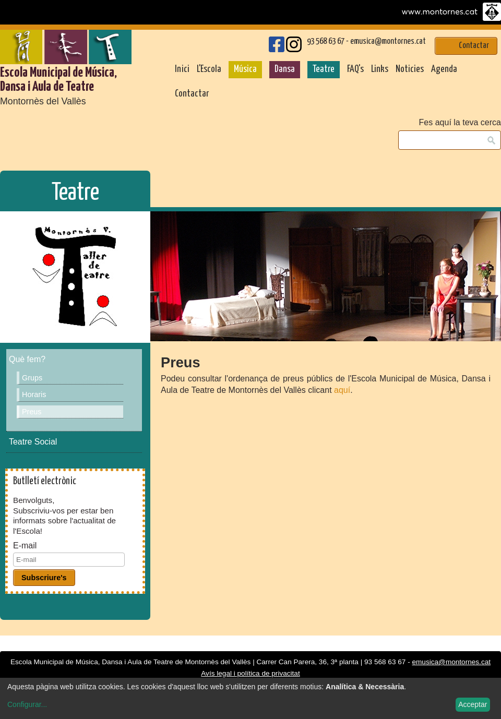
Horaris (34, 394)
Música (245, 69)
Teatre (324, 69)
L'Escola (209, 69)
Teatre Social (33, 441)
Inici (182, 69)
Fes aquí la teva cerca (460, 122)
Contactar (192, 94)
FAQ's (355, 69)
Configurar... (27, 704)
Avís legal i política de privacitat (250, 673)
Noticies (410, 69)
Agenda (444, 69)
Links (379, 69)
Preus (32, 412)
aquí (342, 390)
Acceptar (472, 704)
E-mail (25, 546)
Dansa (285, 69)
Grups (32, 378)
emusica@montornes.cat (388, 41)
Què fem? (27, 359)
